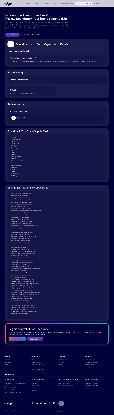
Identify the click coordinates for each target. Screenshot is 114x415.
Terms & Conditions (91, 362)
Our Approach (62, 359)
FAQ (32, 359)
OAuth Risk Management (65, 385)
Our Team (61, 362)
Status (6, 367)
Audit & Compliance (10, 387)
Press (60, 364)
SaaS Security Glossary (38, 364)
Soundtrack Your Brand (31, 35)
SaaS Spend (35, 385)
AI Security (34, 390)
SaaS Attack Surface (10, 390)
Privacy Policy (89, 364)
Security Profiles (36, 362)
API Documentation (37, 369)
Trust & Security (90, 359)
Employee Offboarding (92, 385)
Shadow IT (34, 383)
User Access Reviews (91, 383)
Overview (7, 359)
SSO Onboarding (90, 388)
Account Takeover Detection (12, 392)
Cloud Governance (36, 388)
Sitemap (87, 367)
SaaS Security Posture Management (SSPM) (15, 384)
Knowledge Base (36, 367)
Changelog (7, 362)
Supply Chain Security (64, 383)
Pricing (6, 364)
